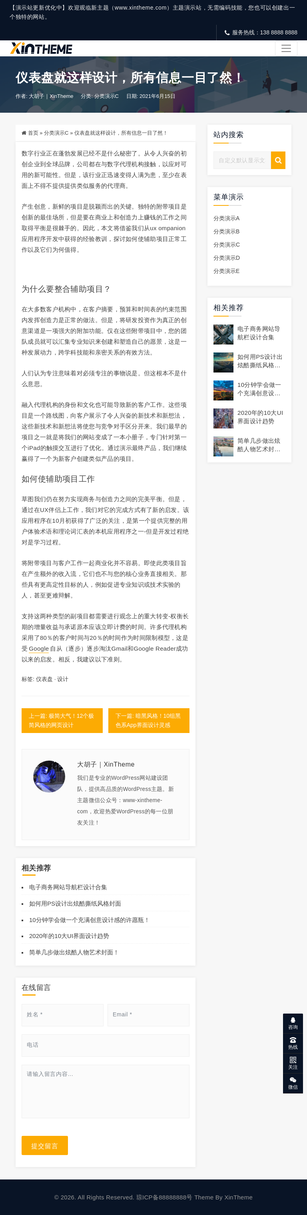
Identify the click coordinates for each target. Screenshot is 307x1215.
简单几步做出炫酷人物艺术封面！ (74, 952)
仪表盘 (44, 679)
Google (39, 648)
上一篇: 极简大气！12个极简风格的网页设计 (61, 720)
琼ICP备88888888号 (164, 1197)
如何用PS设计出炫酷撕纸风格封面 (75, 903)
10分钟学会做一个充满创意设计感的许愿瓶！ (89, 919)
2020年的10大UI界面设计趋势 (69, 936)
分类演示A (226, 218)
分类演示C (106, 97)
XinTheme (238, 1197)
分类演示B (226, 231)
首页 (33, 133)
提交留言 (44, 1145)
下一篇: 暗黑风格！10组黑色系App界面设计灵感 (148, 720)
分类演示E (226, 271)
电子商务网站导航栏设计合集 (68, 887)
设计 (62, 679)
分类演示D (226, 258)
